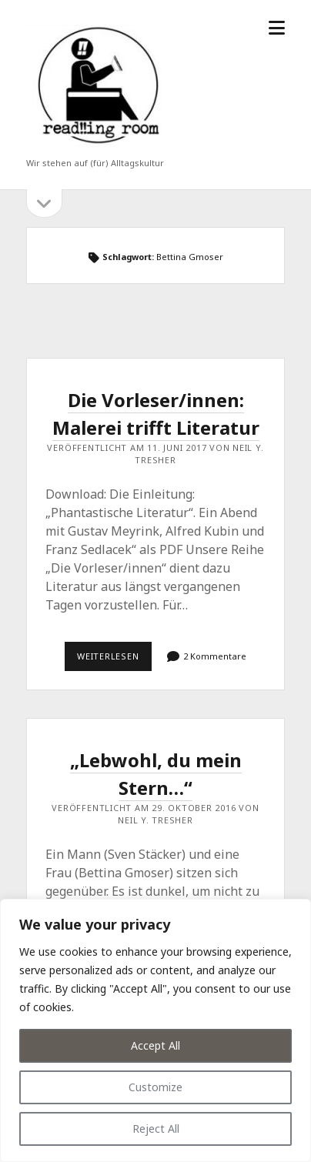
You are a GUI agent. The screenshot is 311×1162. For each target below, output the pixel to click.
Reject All (155, 1128)
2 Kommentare (214, 656)
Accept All (155, 1045)
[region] (155, 1030)
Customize (155, 1087)
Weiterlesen (114, 660)
